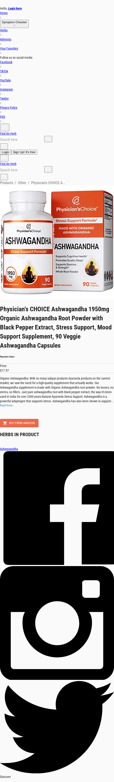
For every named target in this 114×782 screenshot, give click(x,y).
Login (5, 152)
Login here (15, 8)
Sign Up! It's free (24, 152)
